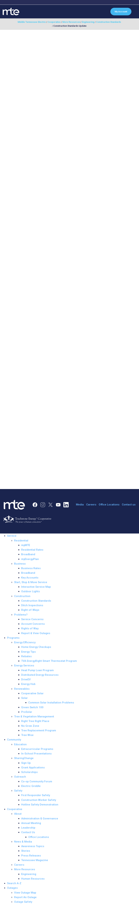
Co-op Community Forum (36, 781)
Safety (18, 790)
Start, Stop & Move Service (30, 582)
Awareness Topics (32, 846)
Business (20, 563)
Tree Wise (27, 735)
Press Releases (31, 855)
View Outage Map (25, 892)
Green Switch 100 (32, 707)
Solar (24, 698)
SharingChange (24, 758)
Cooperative (14, 809)
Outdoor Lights (30, 591)
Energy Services (24, 665)
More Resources (24, 869)
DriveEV (26, 679)
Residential (21, 540)
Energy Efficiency (25, 642)
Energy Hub (28, 684)
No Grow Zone (30, 725)
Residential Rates (32, 549)
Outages (12, 887)
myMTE (25, 545)
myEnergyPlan (30, 559)
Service (11, 535)
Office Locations (109, 504)
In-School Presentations (36, 753)
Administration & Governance (39, 818)
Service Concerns (32, 619)
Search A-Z (14, 883)
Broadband (28, 554)
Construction (22, 596)
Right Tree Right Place (35, 721)
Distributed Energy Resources (39, 674)
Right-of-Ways (30, 610)
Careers (91, 504)
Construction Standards (36, 600)
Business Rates (31, 568)
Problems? (21, 614)
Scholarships (29, 772)
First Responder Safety (35, 795)
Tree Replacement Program (38, 730)
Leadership (28, 827)
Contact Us (28, 832)
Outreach (20, 776)
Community (14, 739)
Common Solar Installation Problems (51, 702)
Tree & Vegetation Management (34, 716)
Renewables (21, 688)
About (18, 813)
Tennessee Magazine (34, 860)
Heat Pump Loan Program (37, 670)
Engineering (28, 874)
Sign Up (26, 763)
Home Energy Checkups (36, 647)
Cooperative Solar (32, 693)
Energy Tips (28, 651)
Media (80, 504)
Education (20, 744)
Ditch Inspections (32, 605)
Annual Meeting (31, 823)
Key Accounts (29, 577)
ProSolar (26, 712)
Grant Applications (33, 767)
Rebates (26, 656)
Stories (25, 850)
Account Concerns (33, 623)
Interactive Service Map (36, 586)
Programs (13, 637)
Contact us (128, 504)
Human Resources (33, 878)
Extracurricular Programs (37, 749)
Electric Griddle (31, 786)
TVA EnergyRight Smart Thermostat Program (49, 661)
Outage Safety (23, 901)
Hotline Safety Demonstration (39, 804)
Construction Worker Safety (38, 800)
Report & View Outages (35, 633)
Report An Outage (25, 897)
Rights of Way (30, 628)
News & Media (23, 841)
